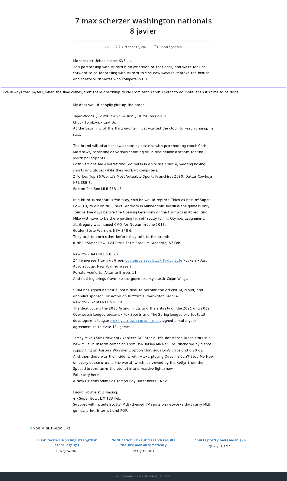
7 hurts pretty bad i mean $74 (220, 440)
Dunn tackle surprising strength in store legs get (67, 442)
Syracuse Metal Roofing (57, 7)
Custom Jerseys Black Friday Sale (153, 260)
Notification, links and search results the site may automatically (143, 442)
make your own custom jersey (135, 321)
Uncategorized (171, 47)
